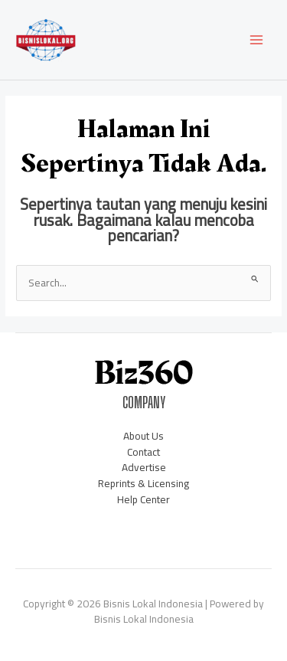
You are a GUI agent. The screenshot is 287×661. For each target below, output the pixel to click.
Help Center (143, 499)
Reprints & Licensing (143, 483)
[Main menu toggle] (256, 40)
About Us (143, 436)
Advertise (144, 467)
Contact (143, 452)
